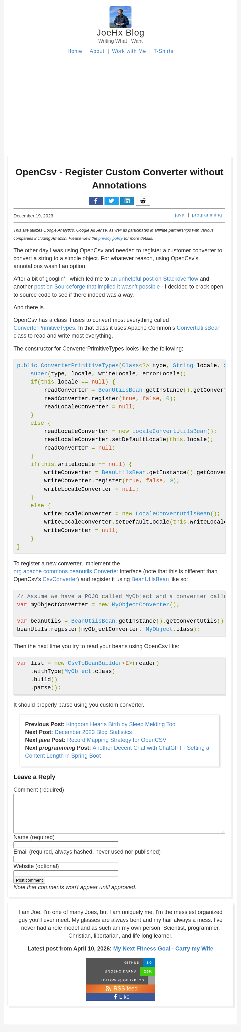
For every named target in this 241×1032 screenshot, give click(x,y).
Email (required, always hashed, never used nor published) (87, 859)
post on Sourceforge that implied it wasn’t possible (97, 286)
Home (74, 51)
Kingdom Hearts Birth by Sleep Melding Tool (121, 724)
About (97, 51)
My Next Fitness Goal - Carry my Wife (163, 956)
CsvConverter (60, 579)
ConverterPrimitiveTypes (44, 328)
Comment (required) (38, 790)
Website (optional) (36, 874)
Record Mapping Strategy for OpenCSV (116, 740)
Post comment (29, 887)
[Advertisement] (120, 102)
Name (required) (34, 845)
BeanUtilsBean (150, 579)
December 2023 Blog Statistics (93, 732)
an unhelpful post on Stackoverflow (154, 279)
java (180, 214)
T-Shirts (164, 51)
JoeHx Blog (120, 32)
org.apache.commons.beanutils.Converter (65, 571)
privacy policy (111, 238)
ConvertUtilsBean (199, 328)
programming (207, 214)
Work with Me (129, 51)
